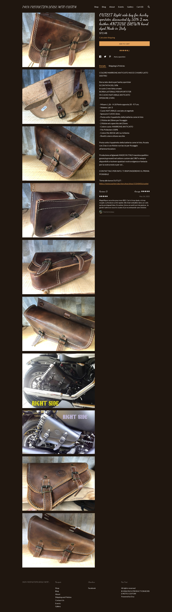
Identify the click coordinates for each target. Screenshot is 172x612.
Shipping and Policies (63, 597)
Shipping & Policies (117, 66)
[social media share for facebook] (100, 57)
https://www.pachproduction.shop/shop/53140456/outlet (123, 183)
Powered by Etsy (127, 597)
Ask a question (119, 57)
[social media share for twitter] (105, 57)
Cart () (140, 7)
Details (102, 66)
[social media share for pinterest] (110, 57)
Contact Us (59, 600)
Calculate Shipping (107, 37)
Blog (104, 7)
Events (121, 7)
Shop (96, 7)
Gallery (130, 7)
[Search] (149, 7)
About (112, 7)
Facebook (92, 588)
